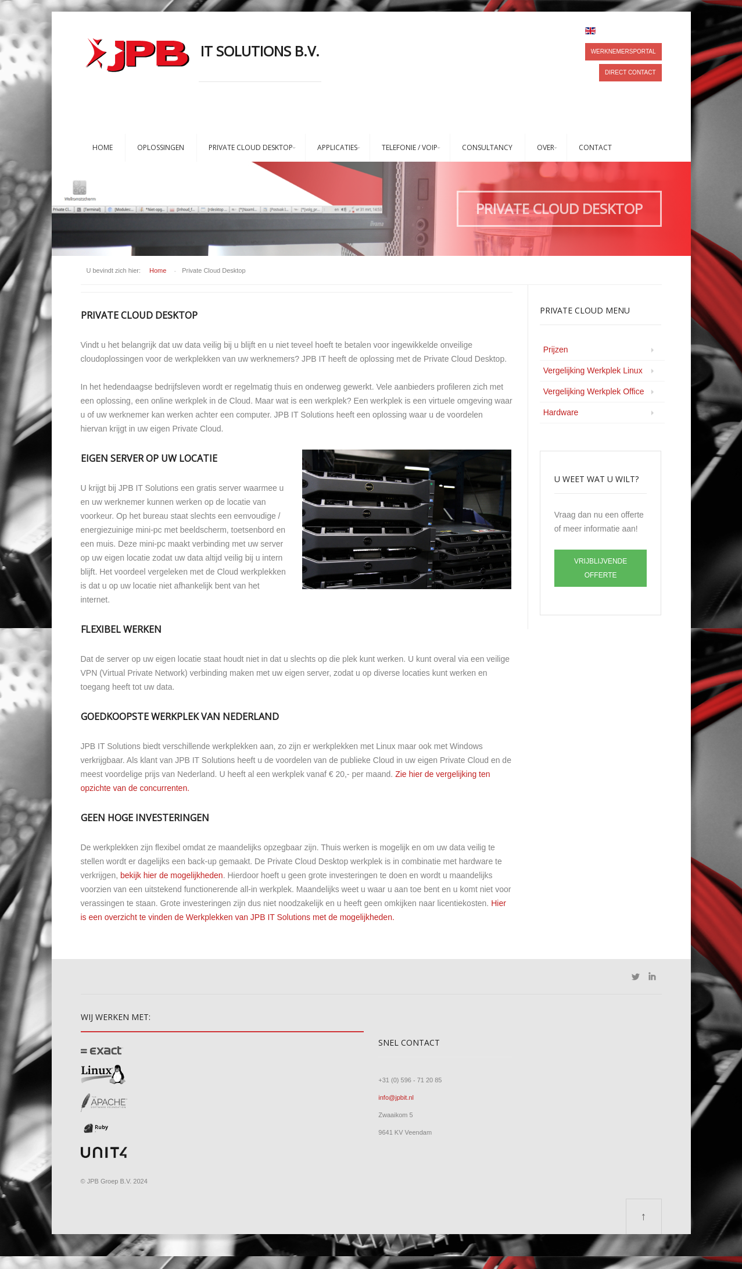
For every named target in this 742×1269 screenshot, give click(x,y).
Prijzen (555, 349)
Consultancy (487, 147)
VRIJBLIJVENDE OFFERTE (600, 568)
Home (102, 147)
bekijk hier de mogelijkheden (171, 875)
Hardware (561, 412)
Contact (595, 147)
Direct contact (630, 72)
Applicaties (337, 147)
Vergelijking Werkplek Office (593, 391)
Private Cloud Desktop (251, 147)
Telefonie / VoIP (410, 147)
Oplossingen (160, 147)
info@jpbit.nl (396, 1097)
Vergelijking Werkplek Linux (593, 370)
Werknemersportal (623, 51)
